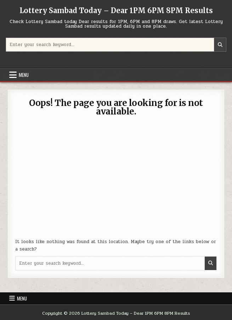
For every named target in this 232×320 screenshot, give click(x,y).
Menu (24, 74)
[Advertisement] (116, 181)
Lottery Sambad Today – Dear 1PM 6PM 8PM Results (116, 10)
